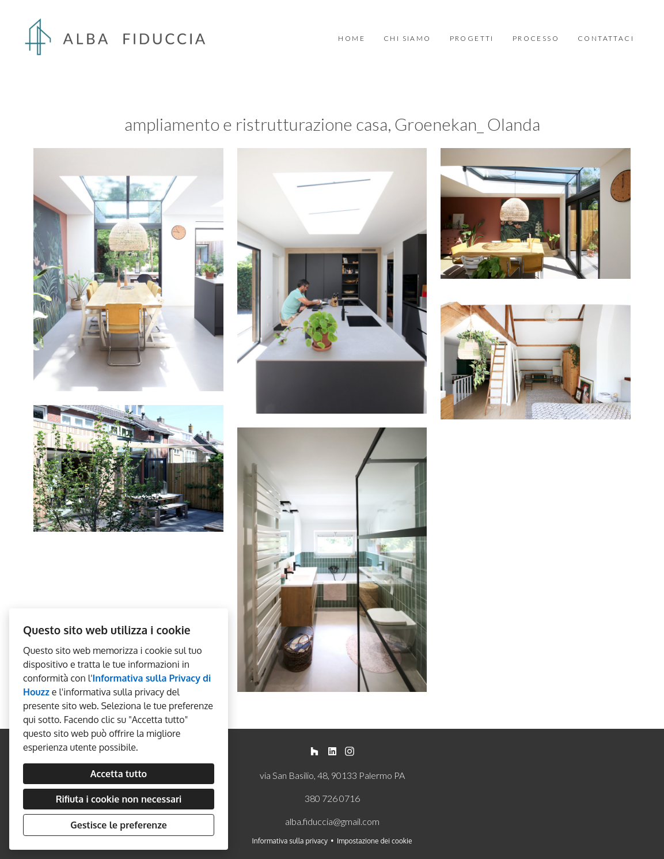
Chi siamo (407, 38)
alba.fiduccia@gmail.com (332, 821)
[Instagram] (349, 751)
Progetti (472, 38)
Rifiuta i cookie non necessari (119, 799)
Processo (536, 38)
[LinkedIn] (332, 751)
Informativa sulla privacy (290, 841)
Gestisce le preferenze (118, 825)
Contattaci (606, 38)
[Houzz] (314, 751)
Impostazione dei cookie (374, 841)
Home (351, 38)
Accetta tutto (118, 773)
